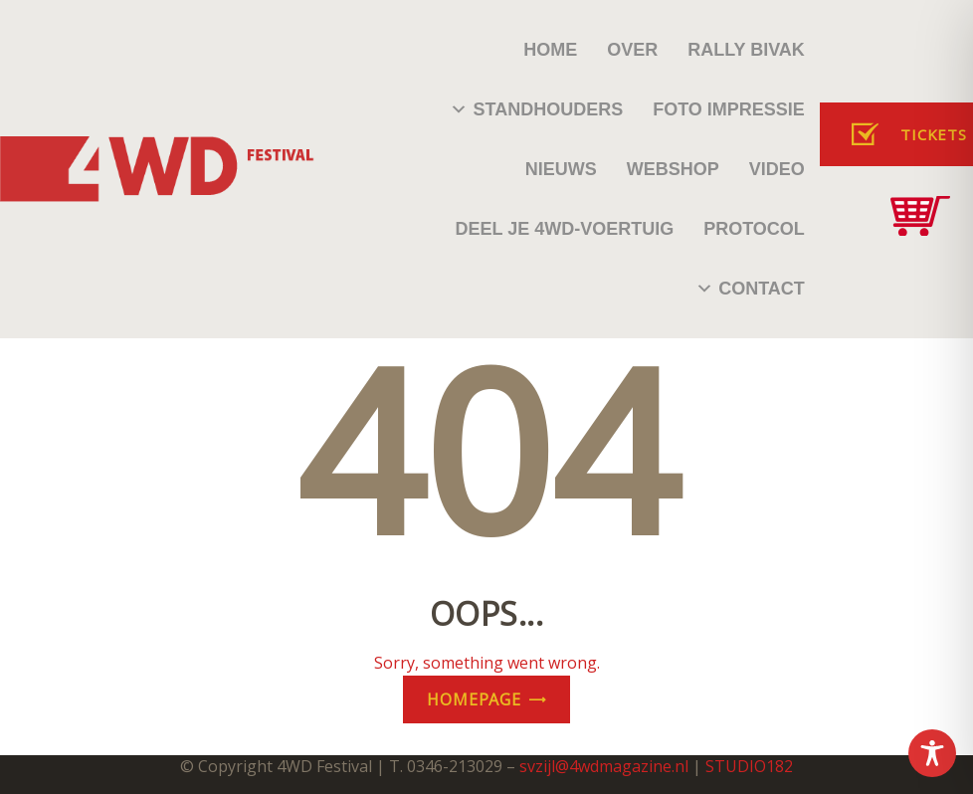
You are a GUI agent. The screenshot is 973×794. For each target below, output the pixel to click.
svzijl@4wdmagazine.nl (603, 766)
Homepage (473, 699)
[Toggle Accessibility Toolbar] (932, 753)
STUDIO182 (749, 766)
